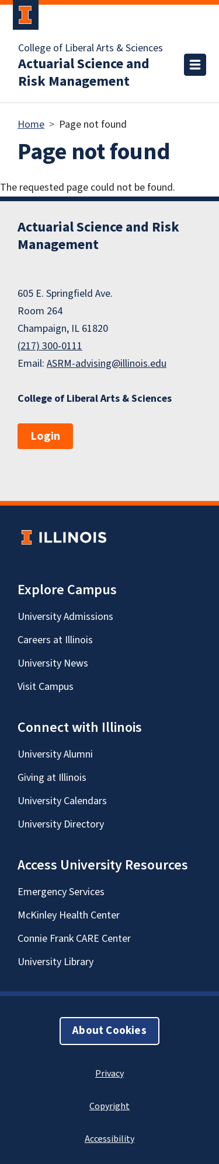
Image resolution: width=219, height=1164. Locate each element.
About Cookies (109, 1031)
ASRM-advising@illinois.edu (106, 363)
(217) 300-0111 (50, 346)
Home (31, 124)
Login (45, 436)
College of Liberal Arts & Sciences (90, 48)
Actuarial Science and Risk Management (84, 72)
